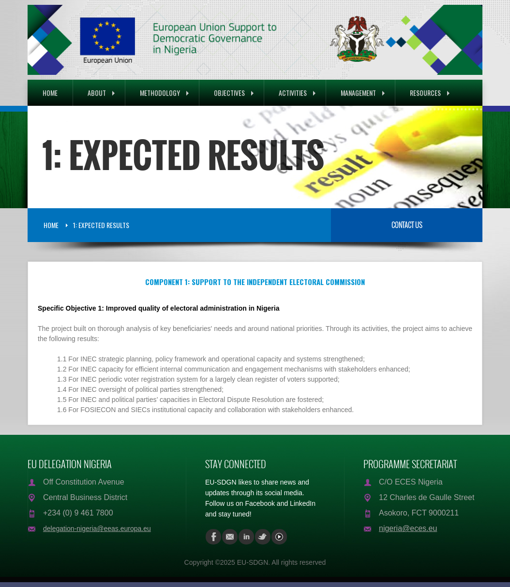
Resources (430, 92)
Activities (297, 92)
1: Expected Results (101, 225)
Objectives (234, 92)
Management (363, 92)
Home (50, 92)
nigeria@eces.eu (408, 528)
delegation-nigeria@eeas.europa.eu (97, 528)
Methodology (164, 92)
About (101, 92)
